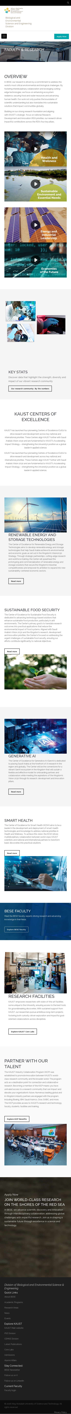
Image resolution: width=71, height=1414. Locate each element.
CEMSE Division (11, 1339)
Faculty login (10, 1390)
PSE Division (10, 1333)
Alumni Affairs (10, 1360)
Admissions (9, 1355)
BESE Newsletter (12, 1370)
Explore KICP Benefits (17, 1119)
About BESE (10, 1297)
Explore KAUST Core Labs (22, 1032)
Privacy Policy (60, 1412)
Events (7, 1318)
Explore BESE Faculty (16, 929)
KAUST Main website (13, 1328)
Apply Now (61, 36)
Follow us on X (11, 1375)
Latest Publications (13, 1344)
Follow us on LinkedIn (14, 1381)
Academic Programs (13, 1302)
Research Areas (11, 1308)
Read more (16, 581)
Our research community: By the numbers (30, 388)
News (7, 1313)
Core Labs (9, 1349)
